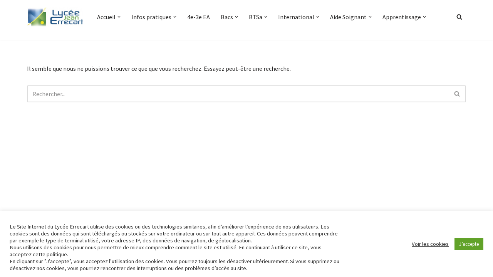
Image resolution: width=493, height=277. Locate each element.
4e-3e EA (198, 17)
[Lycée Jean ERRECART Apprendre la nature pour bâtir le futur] (55, 17)
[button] (119, 16)
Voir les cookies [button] (430, 243)
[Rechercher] (459, 17)
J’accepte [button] (469, 244)
